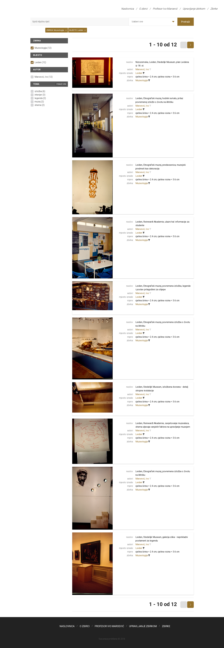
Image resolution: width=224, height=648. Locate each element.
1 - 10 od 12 (163, 45)
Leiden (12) (40, 62)
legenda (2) (40, 98)
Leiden (138, 73)
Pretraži (185, 21)
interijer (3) (40, 94)
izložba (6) (40, 91)
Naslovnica (127, 8)
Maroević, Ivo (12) (44, 76)
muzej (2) (39, 101)
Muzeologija (141, 80)
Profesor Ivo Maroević (165, 8)
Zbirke (213, 8)
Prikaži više (61, 84)
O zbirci (143, 8)
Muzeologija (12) (43, 48)
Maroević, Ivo (142, 69)
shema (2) (40, 105)
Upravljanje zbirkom (194, 8)
